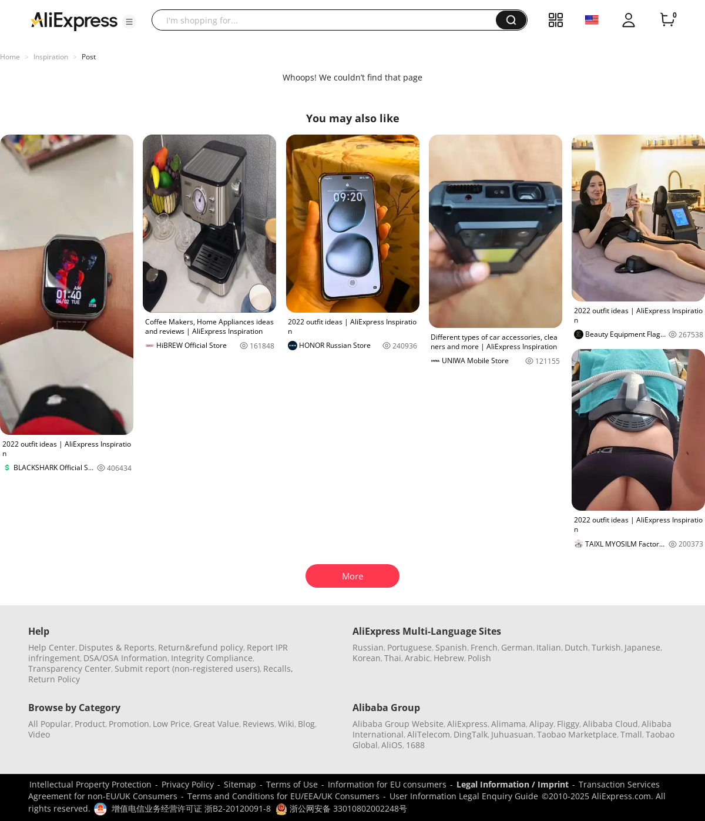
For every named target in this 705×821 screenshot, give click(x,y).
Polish (479, 657)
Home (10, 57)
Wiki (286, 723)
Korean (366, 657)
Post (89, 57)
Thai (392, 657)
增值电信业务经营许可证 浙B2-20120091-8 (191, 808)
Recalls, (278, 668)
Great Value (216, 723)
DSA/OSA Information (125, 657)
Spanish (451, 647)
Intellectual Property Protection (90, 784)
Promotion (129, 723)
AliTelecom (428, 734)
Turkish (606, 647)
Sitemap (240, 784)
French (484, 647)
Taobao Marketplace (577, 734)
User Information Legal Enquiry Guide (464, 796)
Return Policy (54, 679)
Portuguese (409, 647)
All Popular (49, 723)
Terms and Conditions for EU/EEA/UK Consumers (283, 796)
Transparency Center (69, 668)
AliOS (391, 744)
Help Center (51, 647)
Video (39, 734)
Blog (306, 723)
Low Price (171, 723)
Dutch (576, 647)
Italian (548, 647)
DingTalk (471, 734)
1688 (415, 744)
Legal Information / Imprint (512, 784)
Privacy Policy (188, 784)
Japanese (642, 647)
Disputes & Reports (117, 647)
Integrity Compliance (212, 657)
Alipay (541, 723)
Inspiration (50, 57)
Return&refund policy (200, 647)
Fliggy (568, 723)
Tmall (631, 734)
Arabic (417, 657)
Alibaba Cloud (610, 723)
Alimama (508, 723)
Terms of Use (292, 784)
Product (90, 723)
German (517, 647)
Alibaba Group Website (398, 723)
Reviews (258, 723)
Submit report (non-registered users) (187, 668)
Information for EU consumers (387, 784)
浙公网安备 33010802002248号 (341, 808)
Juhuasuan (512, 734)
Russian (368, 647)
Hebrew (449, 657)
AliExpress (467, 723)
